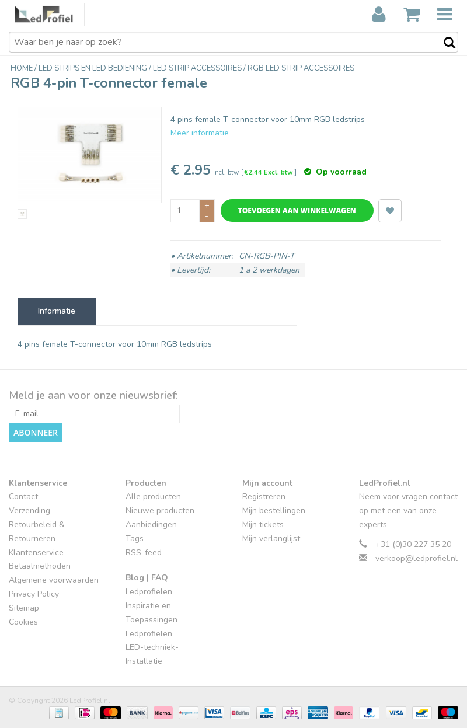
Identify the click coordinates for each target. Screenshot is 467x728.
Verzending (29, 510)
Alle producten (153, 496)
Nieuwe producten (160, 510)
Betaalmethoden (40, 566)
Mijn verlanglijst (271, 538)
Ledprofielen (149, 591)
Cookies (23, 622)
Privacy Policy (34, 594)
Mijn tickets (263, 524)
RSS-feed (144, 552)
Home (22, 68)
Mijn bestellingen (273, 510)
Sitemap (24, 608)
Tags (135, 538)
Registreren (263, 496)
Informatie (56, 310)
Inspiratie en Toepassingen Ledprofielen (151, 619)
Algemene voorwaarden (54, 580)
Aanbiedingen (151, 524)
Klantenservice (36, 552)
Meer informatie (199, 132)
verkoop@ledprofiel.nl (416, 558)
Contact (23, 496)
